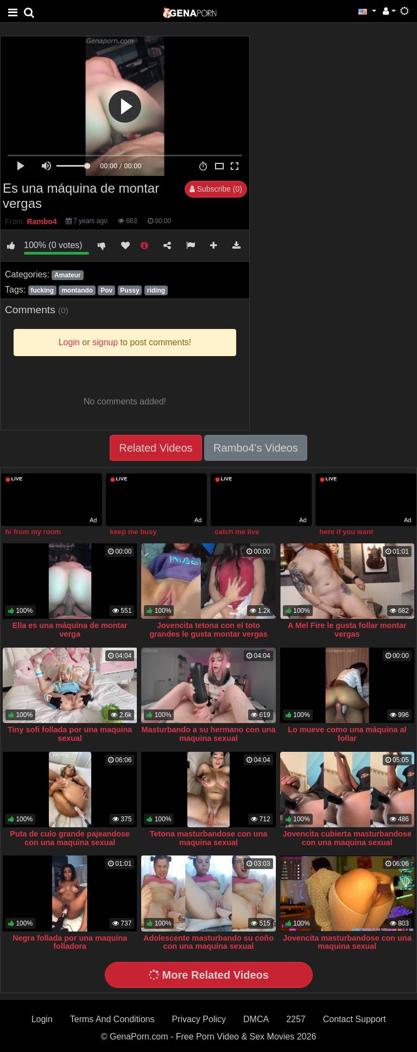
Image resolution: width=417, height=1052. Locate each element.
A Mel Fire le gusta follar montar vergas (347, 629)
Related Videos (155, 448)
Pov (106, 290)
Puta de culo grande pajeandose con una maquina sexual (70, 838)
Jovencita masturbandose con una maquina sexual (347, 942)
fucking (42, 290)
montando (77, 290)
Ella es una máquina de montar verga (70, 629)
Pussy (129, 290)
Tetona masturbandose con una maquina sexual (208, 838)
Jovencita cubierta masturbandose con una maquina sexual (347, 838)
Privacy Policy (199, 1019)
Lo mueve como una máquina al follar (347, 734)
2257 (296, 1019)
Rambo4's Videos (255, 448)
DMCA (256, 1019)
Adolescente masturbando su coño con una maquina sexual (208, 942)
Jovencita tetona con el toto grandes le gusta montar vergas (208, 629)
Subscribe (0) (215, 189)
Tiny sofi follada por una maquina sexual (70, 734)
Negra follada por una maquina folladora (69, 942)
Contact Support (354, 1019)
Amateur (67, 275)
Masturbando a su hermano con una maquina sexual (208, 734)
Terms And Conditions (112, 1019)
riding (156, 290)
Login (42, 1019)
